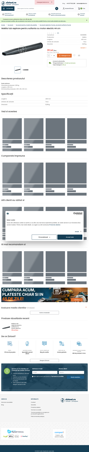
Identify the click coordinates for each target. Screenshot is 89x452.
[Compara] (79, 55)
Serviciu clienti (32, 13)
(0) (58, 33)
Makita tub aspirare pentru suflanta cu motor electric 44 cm (16, 327)
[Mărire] (54, 55)
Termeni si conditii (36, 410)
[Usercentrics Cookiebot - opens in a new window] (74, 213)
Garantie (82, 13)
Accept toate (70, 237)
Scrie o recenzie (44, 313)
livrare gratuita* (9, 15)
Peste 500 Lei (8, 13)
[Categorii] (7, 8)
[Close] (51, 2)
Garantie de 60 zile (56, 13)
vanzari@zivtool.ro (82, 3)
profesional (32, 15)
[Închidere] (87, 20)
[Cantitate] (51, 55)
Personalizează (44, 237)
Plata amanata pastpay (37, 416)
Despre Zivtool (44, 360)
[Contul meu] (68, 8)
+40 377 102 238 (70, 3)
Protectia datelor (36, 407)
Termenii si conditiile (57, 376)
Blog (63, 3)
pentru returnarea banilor (58, 15)
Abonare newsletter (7, 402)
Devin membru (75, 377)
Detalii (77, 231)
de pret (82, 15)
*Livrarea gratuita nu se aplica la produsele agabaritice (40, 413)
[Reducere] (48, 55)
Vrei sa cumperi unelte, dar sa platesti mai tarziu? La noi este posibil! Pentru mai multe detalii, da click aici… (33, 21)
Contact (33, 402)
